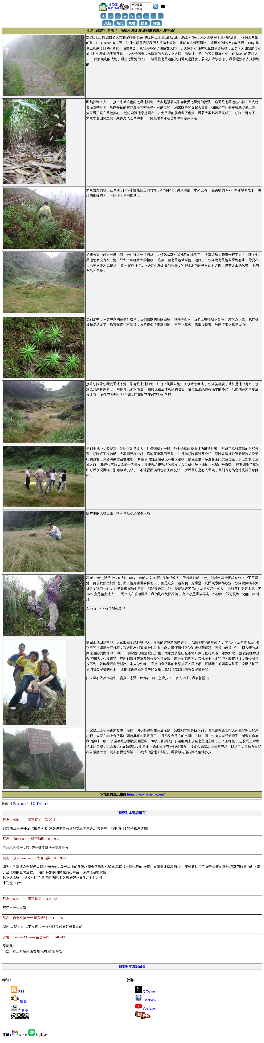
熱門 (119, 23)
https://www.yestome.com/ (146, 794)
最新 (107, 23)
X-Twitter (39, 803)
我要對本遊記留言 (132, 813)
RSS (17, 991)
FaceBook (145, 1000)
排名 (144, 23)
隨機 (156, 23)
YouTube (145, 1008)
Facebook (19, 803)
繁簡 (19, 1001)
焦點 (132, 23)
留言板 (19, 1010)
